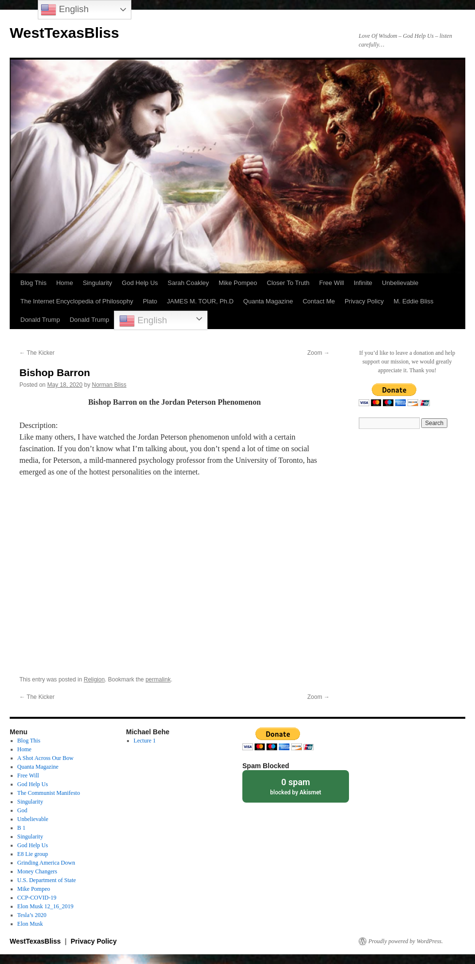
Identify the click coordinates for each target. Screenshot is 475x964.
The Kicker (36, 352)
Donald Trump (40, 319)
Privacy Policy (364, 301)
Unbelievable (400, 282)
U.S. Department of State (46, 880)
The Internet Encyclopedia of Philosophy (76, 301)
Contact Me (318, 301)
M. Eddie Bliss (413, 301)
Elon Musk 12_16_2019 (45, 906)
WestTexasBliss (64, 33)
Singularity (97, 282)
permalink (158, 679)
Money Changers (37, 871)
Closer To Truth (288, 282)
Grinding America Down (46, 862)
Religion (94, 679)
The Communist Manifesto (48, 793)
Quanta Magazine (268, 301)
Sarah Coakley (188, 282)
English (143, 321)
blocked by (295, 786)
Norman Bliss (109, 384)
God (22, 810)
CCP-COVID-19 (37, 897)
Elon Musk (30, 923)
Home (64, 282)
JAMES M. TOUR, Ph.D (200, 301)
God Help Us (140, 282)
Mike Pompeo (238, 282)
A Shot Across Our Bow (45, 758)
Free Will (331, 282)
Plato (150, 301)
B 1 (21, 827)
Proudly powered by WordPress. (405, 941)
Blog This (33, 282)
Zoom (318, 352)
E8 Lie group (32, 854)
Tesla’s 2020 (32, 915)
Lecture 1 (145, 740)
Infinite (363, 282)
